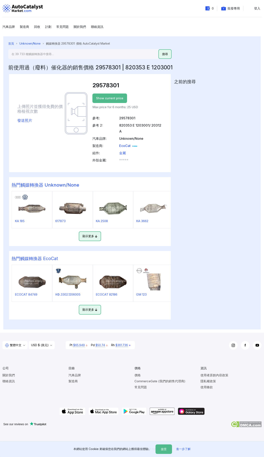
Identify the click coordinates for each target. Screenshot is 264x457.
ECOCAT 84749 (26, 294)
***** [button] (123, 160)
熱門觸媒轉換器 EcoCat (35, 258)
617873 (60, 221)
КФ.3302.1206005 (67, 294)
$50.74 (100, 345)
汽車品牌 (8, 27)
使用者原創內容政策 (214, 375)
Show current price (109, 98)
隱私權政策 (208, 381)
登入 (257, 8)
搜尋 (165, 54)
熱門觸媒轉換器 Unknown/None (45, 185)
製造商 (24, 27)
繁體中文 (13, 345)
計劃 (48, 27)
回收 (37, 27)
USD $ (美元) (40, 345)
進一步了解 (183, 449)
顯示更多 (89, 236)
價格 (137, 375)
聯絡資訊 (97, 27)
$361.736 (122, 345)
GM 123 (141, 294)
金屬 (122, 153)
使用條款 (206, 387)
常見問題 (62, 27)
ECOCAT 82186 (106, 294)
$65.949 (79, 345)
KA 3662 (142, 221)
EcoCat (128, 146)
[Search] (83, 54)
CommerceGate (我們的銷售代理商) (159, 381)
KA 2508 (102, 221)
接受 (164, 449)
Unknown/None (30, 43)
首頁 (11, 43)
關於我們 (80, 27)
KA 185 (20, 221)
